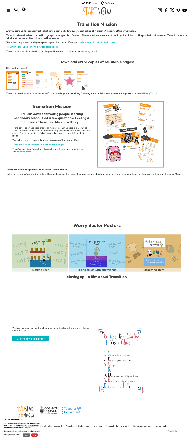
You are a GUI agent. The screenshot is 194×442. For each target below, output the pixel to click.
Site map (98, 425)
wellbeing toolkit (89, 51)
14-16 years (108, 3)
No (34, 435)
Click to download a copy (31, 338)
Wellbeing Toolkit (148, 93)
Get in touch (84, 425)
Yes (26, 435)
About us (70, 425)
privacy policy (17, 431)
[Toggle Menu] (9, 10)
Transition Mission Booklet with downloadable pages (32, 46)
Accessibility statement (117, 425)
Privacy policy (162, 425)
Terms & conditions (142, 425)
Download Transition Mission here (98, 42)
